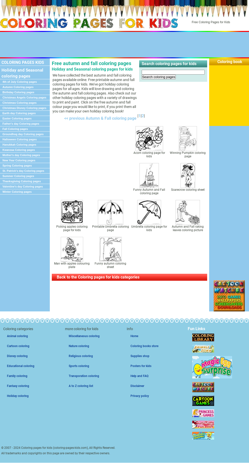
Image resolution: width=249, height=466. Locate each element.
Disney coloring (17, 356)
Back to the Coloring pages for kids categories (98, 277)
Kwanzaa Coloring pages (18, 149)
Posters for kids (140, 366)
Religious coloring (81, 356)
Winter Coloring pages (17, 191)
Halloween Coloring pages (19, 139)
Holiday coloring (18, 396)
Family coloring (17, 376)
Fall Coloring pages (15, 128)
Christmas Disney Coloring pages (24, 107)
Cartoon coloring (18, 346)
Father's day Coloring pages (20, 123)
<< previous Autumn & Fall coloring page (99, 118)
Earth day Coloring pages (19, 113)
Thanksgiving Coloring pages (21, 181)
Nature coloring (79, 346)
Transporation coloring (84, 376)
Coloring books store (144, 346)
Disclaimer (137, 386)
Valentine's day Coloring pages (22, 186)
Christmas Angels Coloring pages (24, 97)
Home (134, 336)
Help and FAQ (139, 376)
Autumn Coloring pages (18, 87)
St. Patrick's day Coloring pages (23, 170)
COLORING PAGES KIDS (22, 62)
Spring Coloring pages (17, 165)
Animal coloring (17, 336)
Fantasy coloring (18, 386)
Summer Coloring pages (18, 176)
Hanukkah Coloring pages (19, 144)
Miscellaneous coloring (84, 336)
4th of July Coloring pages (19, 81)
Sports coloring (79, 366)
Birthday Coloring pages (18, 92)
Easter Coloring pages (17, 118)
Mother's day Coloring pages (21, 155)
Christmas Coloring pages (19, 102)
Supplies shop (139, 356)
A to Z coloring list (81, 386)
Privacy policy (139, 396)
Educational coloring (20, 366)
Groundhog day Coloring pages (23, 134)
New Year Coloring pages (18, 160)
